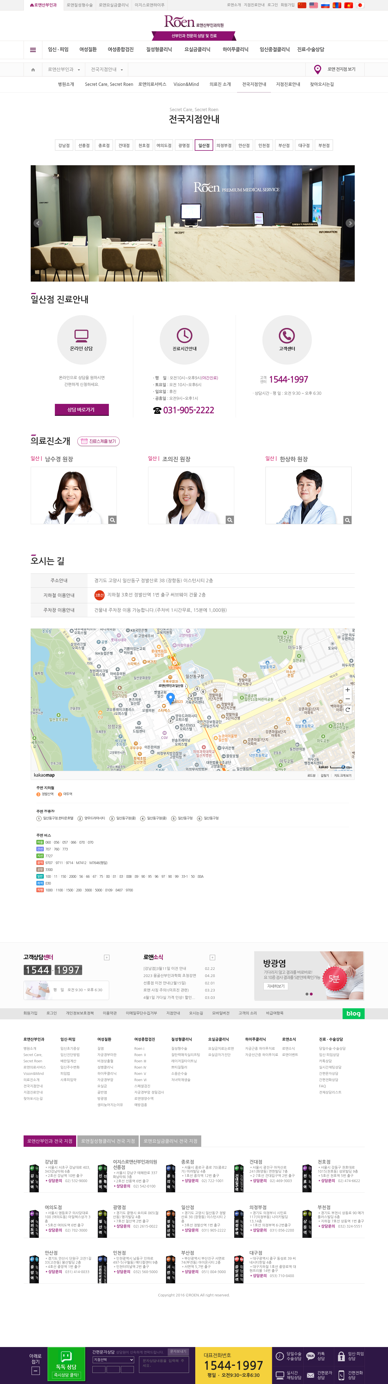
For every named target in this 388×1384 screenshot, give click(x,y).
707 (48, 849)
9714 (69, 863)
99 (177, 876)
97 (163, 876)
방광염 (102, 1098)
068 (48, 842)
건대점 (123, 146)
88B (129, 876)
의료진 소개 (220, 84)
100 (48, 876)
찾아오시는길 (322, 84)
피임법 (65, 1073)
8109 (108, 890)
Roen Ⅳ (140, 1067)
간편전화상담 (329, 1080)
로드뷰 (311, 775)
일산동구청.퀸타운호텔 (58, 818)
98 (170, 876)
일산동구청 (185, 818)
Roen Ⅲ (140, 1061)
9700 (129, 890)
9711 (59, 863)
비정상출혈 (105, 1061)
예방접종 (140, 1105)
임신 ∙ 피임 (58, 49)
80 (108, 876)
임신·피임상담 (329, 1055)
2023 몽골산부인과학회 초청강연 (170, 976)
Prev (38, 223)
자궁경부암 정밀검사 (149, 1092)
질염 (100, 1048)
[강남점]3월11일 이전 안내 (165, 968)
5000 (98, 890)
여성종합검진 (121, 49)
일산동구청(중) (126, 818)
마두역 (67, 794)
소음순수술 (179, 1073)
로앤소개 (234, 5)
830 (48, 883)
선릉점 (84, 146)
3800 (88, 890)
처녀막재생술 (181, 1080)
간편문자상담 (329, 1073)
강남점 (63, 146)
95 (150, 876)
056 (56, 842)
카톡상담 (325, 1061)
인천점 (263, 146)
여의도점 (164, 146)
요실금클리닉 (197, 49)
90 (143, 876)
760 (56, 849)
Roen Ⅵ (140, 1080)
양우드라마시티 (94, 818)
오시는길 (196, 1013)
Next (350, 223)
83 (121, 876)
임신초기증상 (70, 1048)
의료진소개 (32, 1080)
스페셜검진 (142, 1086)
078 (82, 842)
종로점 (103, 146)
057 (65, 842)
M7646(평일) (98, 863)
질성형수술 (179, 1048)
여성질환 (88, 49)
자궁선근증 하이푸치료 (261, 1055)
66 (88, 876)
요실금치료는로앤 (221, 1048)
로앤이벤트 (290, 1055)
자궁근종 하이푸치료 (260, 1048)
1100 (59, 890)
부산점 (283, 146)
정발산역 (47, 794)
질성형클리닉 (159, 49)
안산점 (244, 146)
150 (63, 876)
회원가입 (288, 5)
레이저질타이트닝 (184, 1061)
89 (136, 876)
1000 (49, 890)
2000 (72, 876)
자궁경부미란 (107, 1055)
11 (55, 876)
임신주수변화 (70, 1067)
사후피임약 (68, 1080)
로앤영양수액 (144, 1098)
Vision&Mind (186, 84)
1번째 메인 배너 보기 (307, 994)
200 (79, 890)
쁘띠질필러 (179, 1067)
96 (156, 876)
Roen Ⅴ (140, 1073)
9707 (49, 863)
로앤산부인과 (45, 5)
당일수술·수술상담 (332, 1048)
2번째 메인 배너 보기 (311, 994)
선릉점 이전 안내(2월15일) (165, 983)
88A (200, 876)
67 (94, 876)
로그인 (272, 5)
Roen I (139, 1048)
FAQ (322, 1086)
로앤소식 (288, 1048)
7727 (49, 856)
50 (192, 876)
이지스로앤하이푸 (150, 5)
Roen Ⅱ (140, 1055)
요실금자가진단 (219, 1055)
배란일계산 (68, 1061)
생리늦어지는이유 (110, 1105)
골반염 (102, 1092)
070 (90, 842)
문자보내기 (178, 1351)
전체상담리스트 (330, 1092)
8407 (119, 890)
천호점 (144, 146)
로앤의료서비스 (152, 84)
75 (101, 876)
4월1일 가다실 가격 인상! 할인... (169, 997)
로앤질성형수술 (80, 5)
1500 (69, 890)
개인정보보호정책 (80, 1013)
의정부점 (224, 146)
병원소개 (66, 84)
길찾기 (325, 775)
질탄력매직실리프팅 (185, 1055)
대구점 (304, 146)
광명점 (184, 146)
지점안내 (173, 1013)
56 (81, 876)
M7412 (81, 863)
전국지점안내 (107, 69)
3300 (49, 869)
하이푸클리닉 (235, 49)
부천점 (323, 146)
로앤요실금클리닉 (114, 5)
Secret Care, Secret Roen (109, 84)
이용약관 (110, 1013)
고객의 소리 (248, 1013)
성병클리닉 (105, 1067)
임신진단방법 (70, 1055)
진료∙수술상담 (310, 49)
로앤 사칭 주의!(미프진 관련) (166, 990)
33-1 (184, 876)
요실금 (102, 1086)
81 (115, 876)
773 (65, 849)
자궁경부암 (105, 1080)
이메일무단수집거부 (141, 1013)
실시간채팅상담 (330, 1067)
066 (73, 842)
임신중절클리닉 (275, 49)
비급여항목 (274, 1013)
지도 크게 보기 (342, 775)
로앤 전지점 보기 (341, 69)
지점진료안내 (254, 5)
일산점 (203, 146)
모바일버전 (220, 1013)
